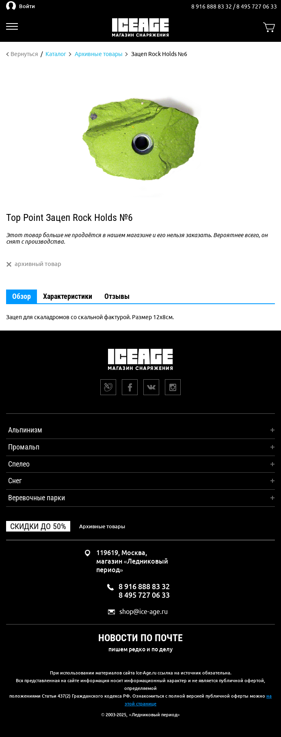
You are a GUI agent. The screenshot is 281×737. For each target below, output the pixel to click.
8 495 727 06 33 (256, 6)
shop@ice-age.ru (143, 611)
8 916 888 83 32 (212, 6)
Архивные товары (102, 526)
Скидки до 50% (38, 526)
